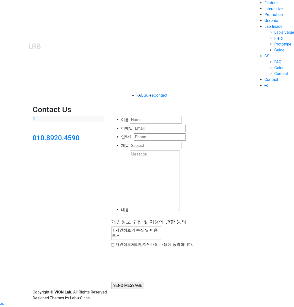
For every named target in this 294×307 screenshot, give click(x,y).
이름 (125, 119)
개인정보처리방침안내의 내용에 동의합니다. (154, 244)
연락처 (127, 137)
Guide (279, 50)
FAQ (277, 62)
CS (266, 56)
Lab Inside (273, 26)
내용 (125, 209)
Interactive (273, 8)
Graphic (271, 20)
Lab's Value (284, 32)
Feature (271, 2)
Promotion (273, 14)
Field (278, 38)
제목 (125, 145)
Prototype (282, 44)
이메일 (127, 128)
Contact (281, 73)
